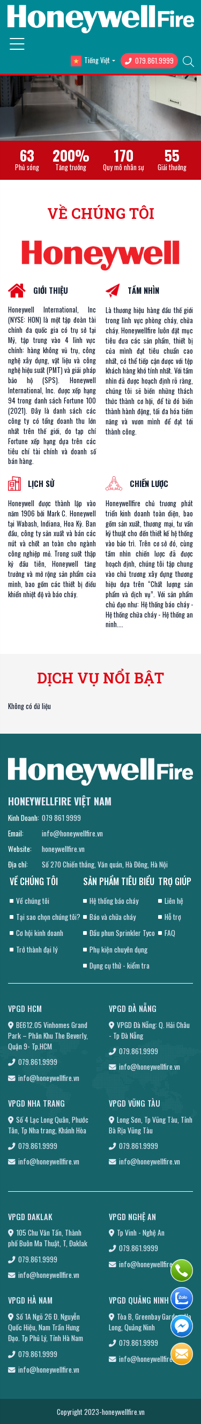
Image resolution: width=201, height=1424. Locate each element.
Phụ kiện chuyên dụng (118, 949)
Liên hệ (174, 900)
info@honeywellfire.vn (72, 833)
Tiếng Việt (90, 60)
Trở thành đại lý (36, 949)
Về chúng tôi (32, 900)
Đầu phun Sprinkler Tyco (122, 932)
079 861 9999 (61, 817)
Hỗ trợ (173, 916)
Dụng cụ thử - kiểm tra (120, 965)
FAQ (170, 932)
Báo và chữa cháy (113, 916)
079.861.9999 (149, 61)
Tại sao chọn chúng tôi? (48, 916)
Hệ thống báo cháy (114, 900)
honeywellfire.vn (63, 848)
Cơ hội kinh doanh (39, 932)
